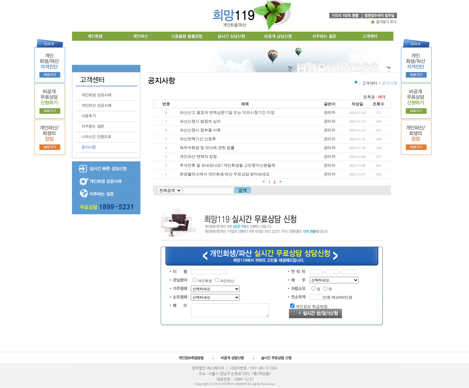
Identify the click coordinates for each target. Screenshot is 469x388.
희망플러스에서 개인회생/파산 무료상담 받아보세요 (225, 174)
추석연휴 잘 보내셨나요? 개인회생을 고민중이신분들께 (227, 165)
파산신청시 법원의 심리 (200, 121)
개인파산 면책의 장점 (198, 156)
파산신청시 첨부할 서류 (200, 130)
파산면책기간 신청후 (198, 139)
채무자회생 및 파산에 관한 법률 (207, 147)
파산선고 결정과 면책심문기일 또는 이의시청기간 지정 (227, 112)
